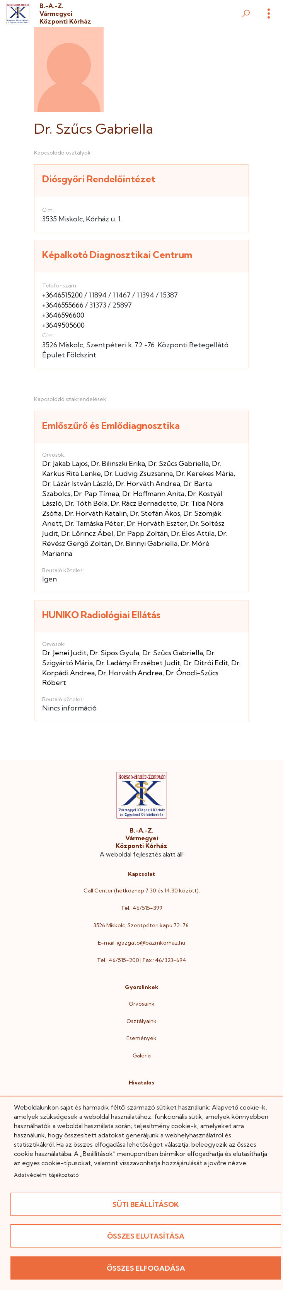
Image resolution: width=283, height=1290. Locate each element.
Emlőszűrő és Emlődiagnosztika (111, 425)
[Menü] (268, 13)
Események (141, 1038)
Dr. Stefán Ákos (155, 513)
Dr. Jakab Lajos (65, 463)
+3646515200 (62, 295)
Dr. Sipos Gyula (114, 652)
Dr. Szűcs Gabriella (178, 463)
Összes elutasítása (145, 1236)
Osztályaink (141, 1021)
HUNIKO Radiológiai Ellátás (101, 614)
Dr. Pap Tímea (96, 493)
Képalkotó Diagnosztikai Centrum (117, 254)
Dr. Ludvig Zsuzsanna (138, 473)
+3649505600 (63, 325)
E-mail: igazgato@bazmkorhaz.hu (141, 942)
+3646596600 (63, 315)
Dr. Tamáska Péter (94, 523)
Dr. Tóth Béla (86, 503)
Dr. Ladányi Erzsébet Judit (138, 662)
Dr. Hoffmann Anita (153, 493)
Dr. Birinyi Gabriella (146, 543)
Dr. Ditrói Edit (205, 662)
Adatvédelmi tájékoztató (46, 1175)
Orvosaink (142, 1003)
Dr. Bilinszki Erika (118, 463)
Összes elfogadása (146, 1268)
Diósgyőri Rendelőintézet (98, 179)
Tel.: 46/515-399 (141, 907)
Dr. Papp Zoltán (142, 533)
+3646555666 (63, 305)
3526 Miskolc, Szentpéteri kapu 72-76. (141, 925)
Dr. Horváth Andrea (148, 483)
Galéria (142, 1055)
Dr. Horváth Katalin (96, 513)
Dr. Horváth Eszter (156, 523)
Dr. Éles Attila (193, 533)
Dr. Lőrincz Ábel (87, 533)
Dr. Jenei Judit (64, 652)
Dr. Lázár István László (77, 483)
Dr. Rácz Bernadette (144, 503)
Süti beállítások (146, 1204)
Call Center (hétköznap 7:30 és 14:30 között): (142, 890)
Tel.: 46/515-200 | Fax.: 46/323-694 (141, 960)
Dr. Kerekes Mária (205, 473)
